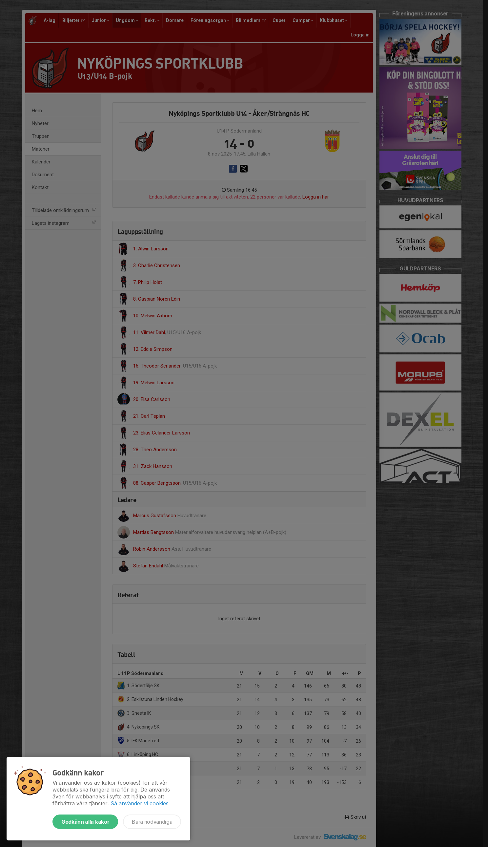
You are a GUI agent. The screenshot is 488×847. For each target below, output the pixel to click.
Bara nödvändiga (152, 821)
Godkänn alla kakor (85, 821)
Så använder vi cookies (140, 803)
